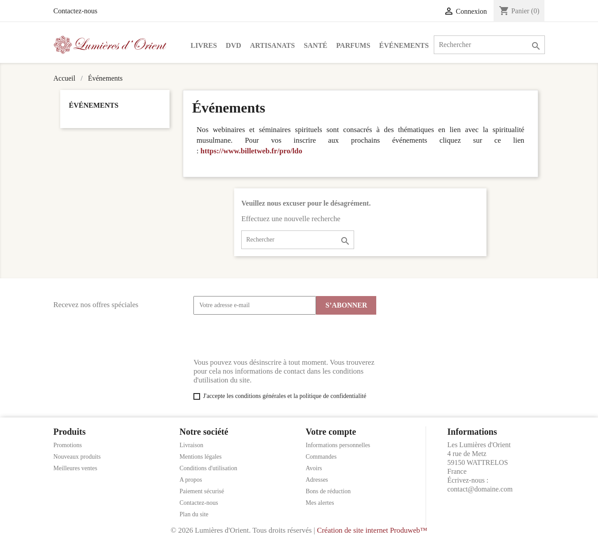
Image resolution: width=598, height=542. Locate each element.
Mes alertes (320, 502)
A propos (191, 479)
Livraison (192, 445)
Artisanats (272, 45)
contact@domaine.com (480, 489)
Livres (204, 45)
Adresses (317, 479)
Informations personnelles (338, 445)
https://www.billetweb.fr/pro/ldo (251, 151)
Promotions (68, 445)
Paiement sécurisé (202, 491)
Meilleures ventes (75, 468)
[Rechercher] (489, 44)
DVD (233, 45)
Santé (315, 45)
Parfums (353, 45)
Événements (404, 45)
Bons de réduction (328, 491)
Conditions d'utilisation (208, 468)
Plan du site (194, 514)
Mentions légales (201, 456)
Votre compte (331, 432)
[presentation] (260, 336)
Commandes (321, 456)
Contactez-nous (76, 11)
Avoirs (314, 468)
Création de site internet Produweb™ (372, 530)
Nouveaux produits (77, 456)
